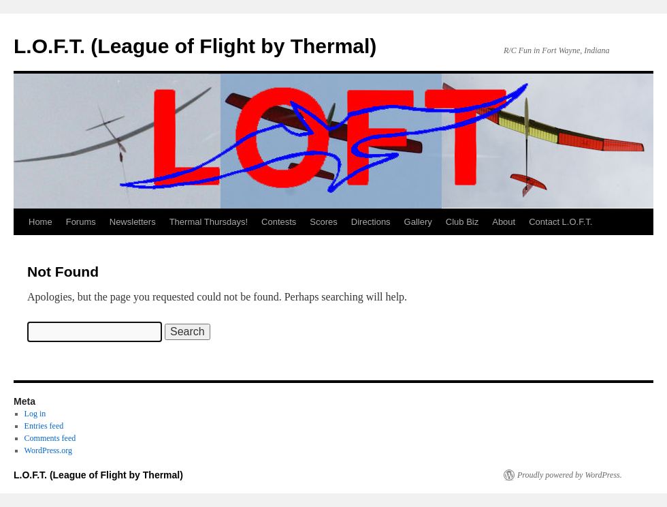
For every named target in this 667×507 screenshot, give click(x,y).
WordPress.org (48, 450)
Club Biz (462, 222)
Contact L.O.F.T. (560, 222)
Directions (371, 222)
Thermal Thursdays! (208, 222)
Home (40, 222)
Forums (81, 222)
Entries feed (44, 426)
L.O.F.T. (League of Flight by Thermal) (195, 46)
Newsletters (133, 222)
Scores (323, 222)
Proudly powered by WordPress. (569, 475)
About (503, 222)
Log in (35, 413)
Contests (278, 222)
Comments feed (50, 438)
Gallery (418, 222)
